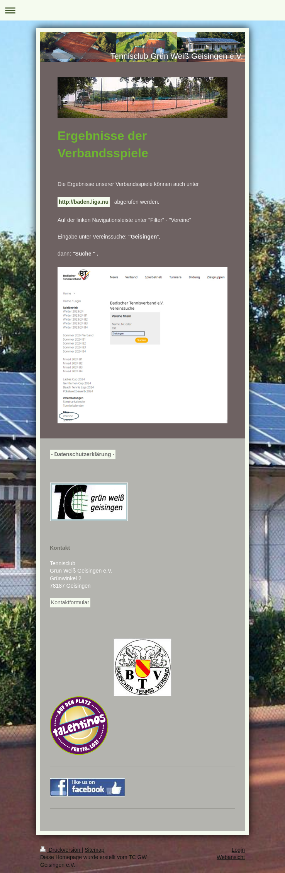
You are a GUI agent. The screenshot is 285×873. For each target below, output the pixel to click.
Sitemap (94, 850)
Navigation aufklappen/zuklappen (142, 10)
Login (238, 850)
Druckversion (60, 850)
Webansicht (231, 857)
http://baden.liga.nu (84, 202)
